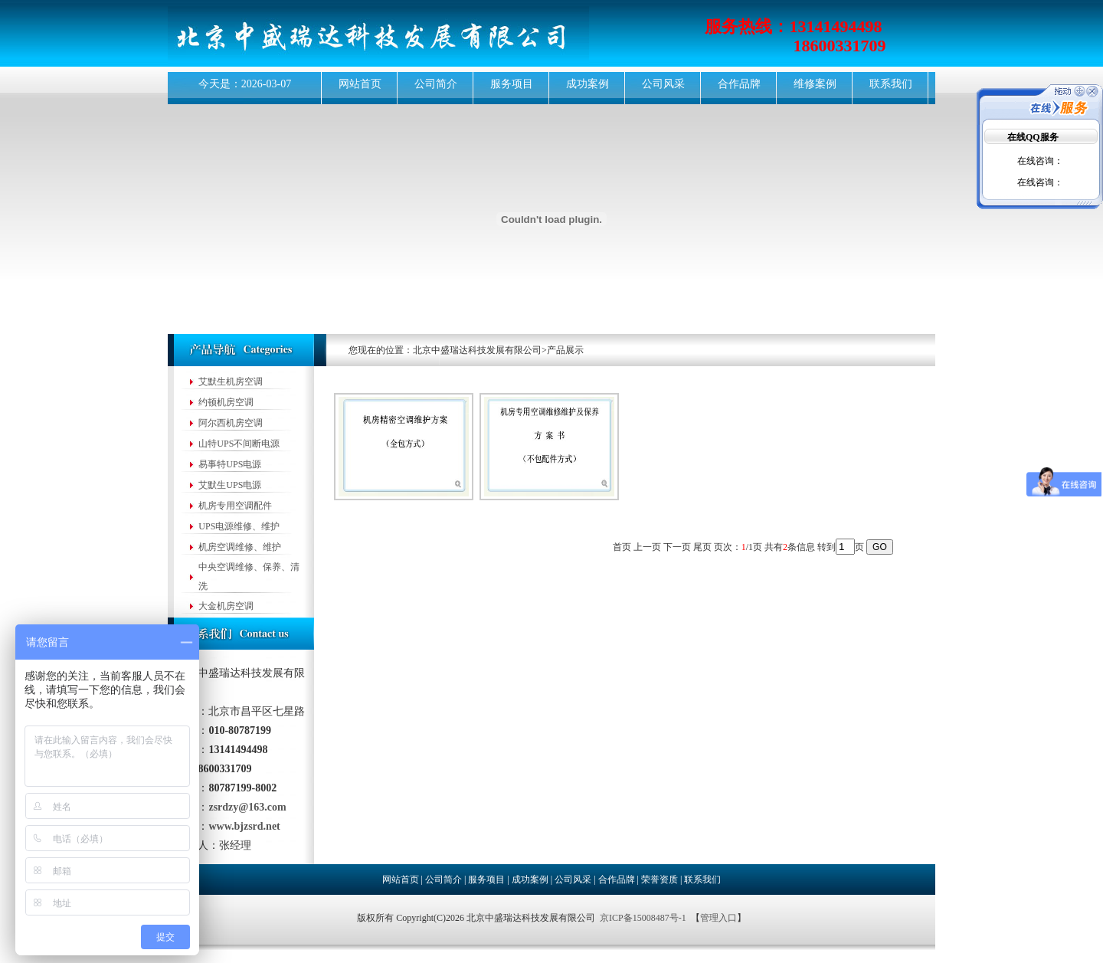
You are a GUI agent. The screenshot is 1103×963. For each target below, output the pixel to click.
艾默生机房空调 (230, 381)
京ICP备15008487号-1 (643, 917)
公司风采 (663, 84)
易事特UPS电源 (229, 464)
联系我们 (890, 84)
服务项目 (511, 84)
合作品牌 (739, 84)
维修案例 (815, 84)
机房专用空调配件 (235, 505)
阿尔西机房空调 (230, 423)
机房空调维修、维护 (239, 547)
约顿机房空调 (226, 402)
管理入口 (718, 917)
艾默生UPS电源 (229, 485)
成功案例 (587, 84)
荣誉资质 (659, 879)
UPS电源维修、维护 (239, 526)
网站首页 (360, 84)
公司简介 (435, 84)
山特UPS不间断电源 (239, 443)
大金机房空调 (226, 606)
